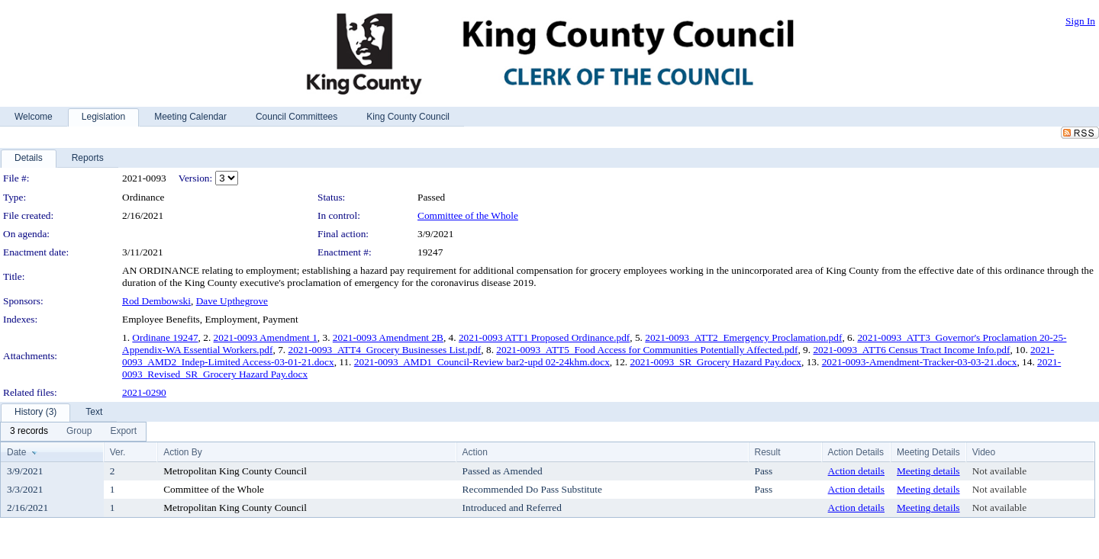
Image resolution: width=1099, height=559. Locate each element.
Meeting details (928, 471)
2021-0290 (144, 392)
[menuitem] (29, 431)
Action (475, 452)
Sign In (1080, 21)
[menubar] (73, 432)
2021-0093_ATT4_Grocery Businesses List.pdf (384, 349)
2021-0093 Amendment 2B (388, 337)
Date (16, 452)
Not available (999, 471)
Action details (856, 471)
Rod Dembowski (156, 301)
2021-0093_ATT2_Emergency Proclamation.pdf (743, 337)
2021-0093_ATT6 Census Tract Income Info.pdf (911, 349)
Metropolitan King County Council (235, 471)
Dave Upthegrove (232, 301)
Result (768, 452)
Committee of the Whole (467, 215)
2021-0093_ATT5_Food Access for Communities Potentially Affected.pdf (647, 349)
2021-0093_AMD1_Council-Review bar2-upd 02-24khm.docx (482, 362)
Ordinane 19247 (165, 337)
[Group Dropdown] (79, 431)
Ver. (118, 452)
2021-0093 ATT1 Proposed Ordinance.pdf (544, 337)
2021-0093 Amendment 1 (265, 337)
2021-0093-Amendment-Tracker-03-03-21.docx (919, 362)
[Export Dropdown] (123, 431)
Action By (182, 452)
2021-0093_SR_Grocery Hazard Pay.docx (715, 362)
